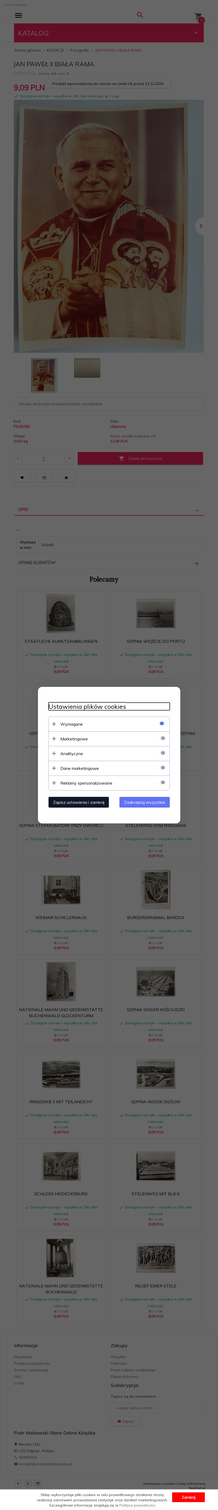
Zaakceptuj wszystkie (144, 802)
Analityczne (71, 753)
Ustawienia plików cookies (87, 706)
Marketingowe (74, 738)
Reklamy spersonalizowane (86, 782)
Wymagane (71, 723)
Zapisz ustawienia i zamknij (78, 802)
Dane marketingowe (79, 768)
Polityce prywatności (137, 1505)
